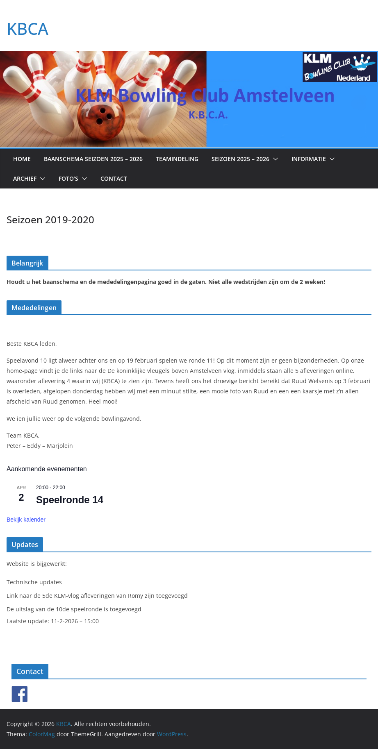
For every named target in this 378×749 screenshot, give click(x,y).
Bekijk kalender (26, 519)
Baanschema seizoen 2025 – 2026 (93, 159)
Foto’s (68, 178)
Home (22, 159)
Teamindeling (177, 159)
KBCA (27, 28)
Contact (113, 178)
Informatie (308, 159)
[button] (273, 159)
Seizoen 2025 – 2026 (240, 159)
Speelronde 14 (69, 499)
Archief (24, 178)
